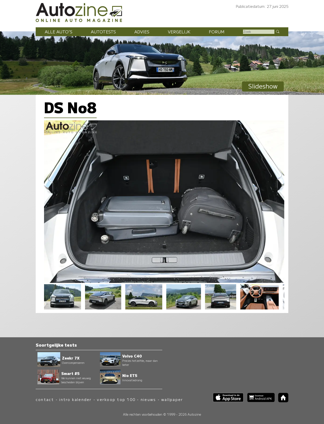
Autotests (103, 32)
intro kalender (75, 399)
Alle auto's (58, 32)
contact (45, 399)
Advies (141, 32)
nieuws (148, 399)
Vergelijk (179, 32)
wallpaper (172, 399)
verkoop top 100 (116, 399)
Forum (217, 32)
